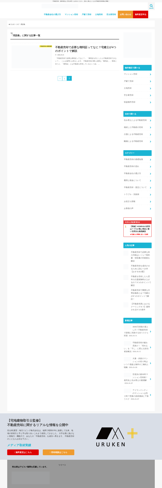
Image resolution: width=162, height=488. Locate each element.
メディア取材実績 (20, 434)
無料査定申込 (140, 14)
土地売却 (99, 14)
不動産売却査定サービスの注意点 (34, 484)
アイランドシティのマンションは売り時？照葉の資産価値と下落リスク (136, 384)
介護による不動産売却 (133, 132)
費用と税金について (132, 177)
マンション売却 (71, 14)
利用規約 (53, 484)
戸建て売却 (86, 14)
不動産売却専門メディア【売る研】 (103, 484)
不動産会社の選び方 (52, 14)
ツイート (62, 454)
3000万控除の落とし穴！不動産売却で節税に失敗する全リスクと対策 (136, 323)
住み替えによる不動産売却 (135, 119)
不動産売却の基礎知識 (133, 157)
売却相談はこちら (58, 441)
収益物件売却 (129, 101)
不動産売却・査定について (135, 183)
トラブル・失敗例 (131, 190)
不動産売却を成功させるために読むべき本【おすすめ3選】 (140, 263)
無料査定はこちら (23, 441)
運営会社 (15, 484)
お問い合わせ (125, 14)
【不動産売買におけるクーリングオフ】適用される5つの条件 (140, 299)
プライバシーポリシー (69, 484)
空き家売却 (111, 14)
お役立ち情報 (129, 197)
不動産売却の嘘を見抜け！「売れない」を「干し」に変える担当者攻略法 (136, 338)
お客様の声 (128, 203)
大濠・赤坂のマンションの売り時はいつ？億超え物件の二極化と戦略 (136, 353)
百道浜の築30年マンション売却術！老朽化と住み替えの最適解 (136, 369)
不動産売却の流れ (131, 163)
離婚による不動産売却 (133, 139)
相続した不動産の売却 (133, 125)
